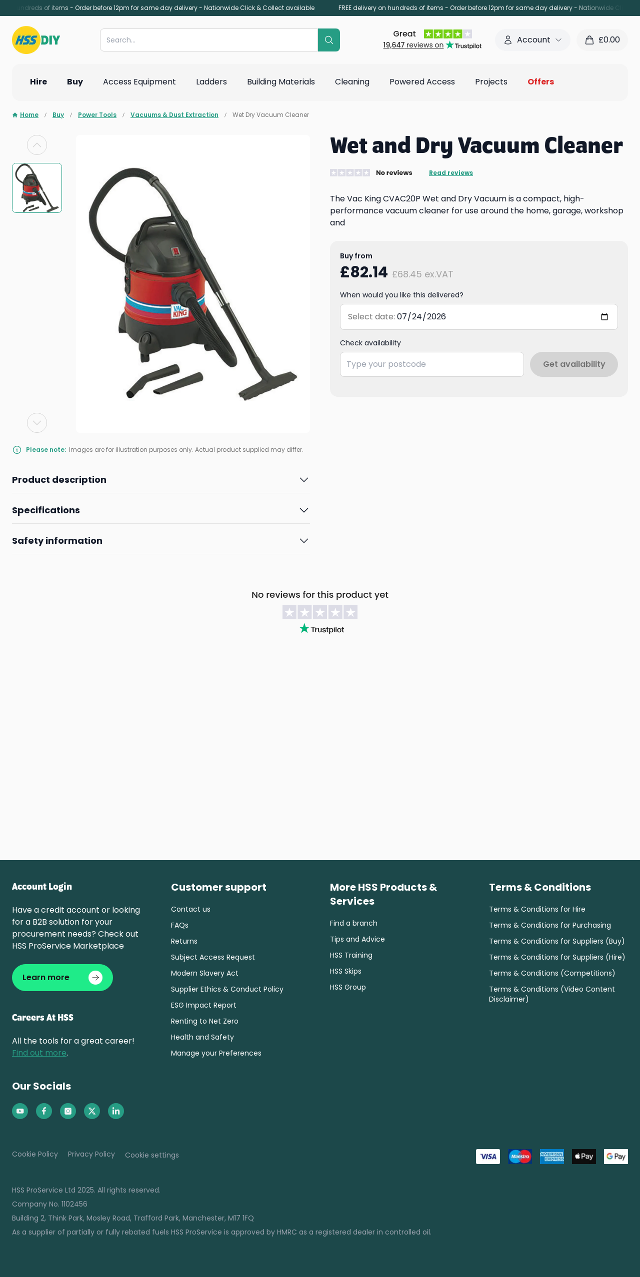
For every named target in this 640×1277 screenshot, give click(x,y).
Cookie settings (152, 1155)
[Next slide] (37, 423)
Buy (58, 115)
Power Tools (97, 115)
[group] (37, 188)
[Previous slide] (37, 145)
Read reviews (451, 173)
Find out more (39, 1053)
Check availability (370, 343)
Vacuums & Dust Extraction (174, 115)
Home (25, 115)
